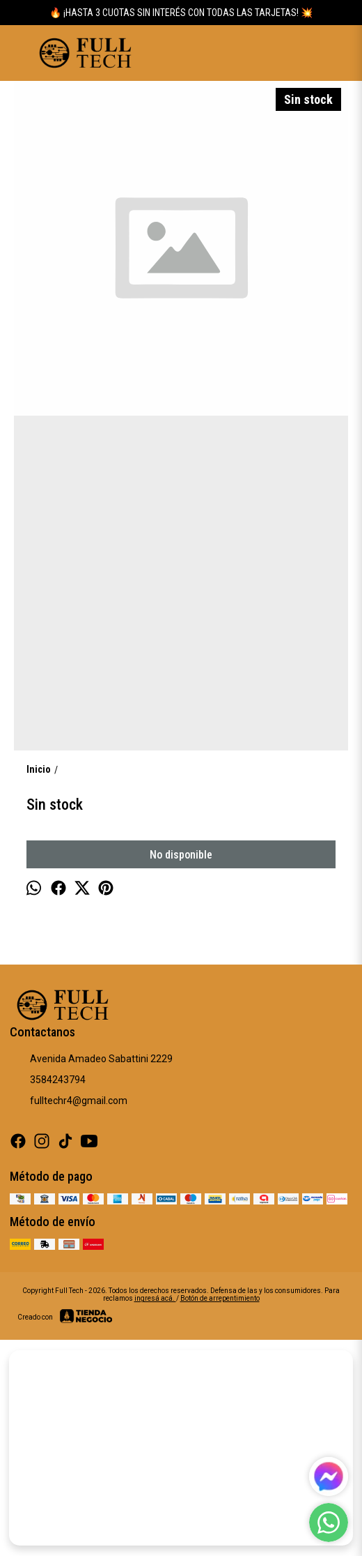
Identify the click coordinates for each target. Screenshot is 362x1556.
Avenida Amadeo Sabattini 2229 (91, 1059)
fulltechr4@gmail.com (68, 1101)
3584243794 (48, 1080)
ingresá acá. (155, 1298)
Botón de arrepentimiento (220, 1298)
